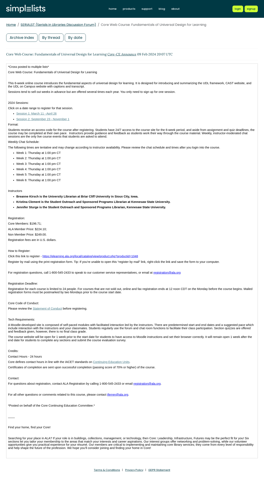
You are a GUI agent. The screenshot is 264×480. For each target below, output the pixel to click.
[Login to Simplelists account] (237, 9)
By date (75, 37)
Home (11, 24)
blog (162, 9)
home (113, 9)
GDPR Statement (159, 470)
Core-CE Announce (121, 54)
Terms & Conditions (107, 470)
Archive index (22, 37)
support (146, 9)
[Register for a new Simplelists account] (251, 9)
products (129, 9)
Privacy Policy (134, 470)
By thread (51, 37)
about (175, 9)
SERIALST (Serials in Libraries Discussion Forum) (58, 24)
